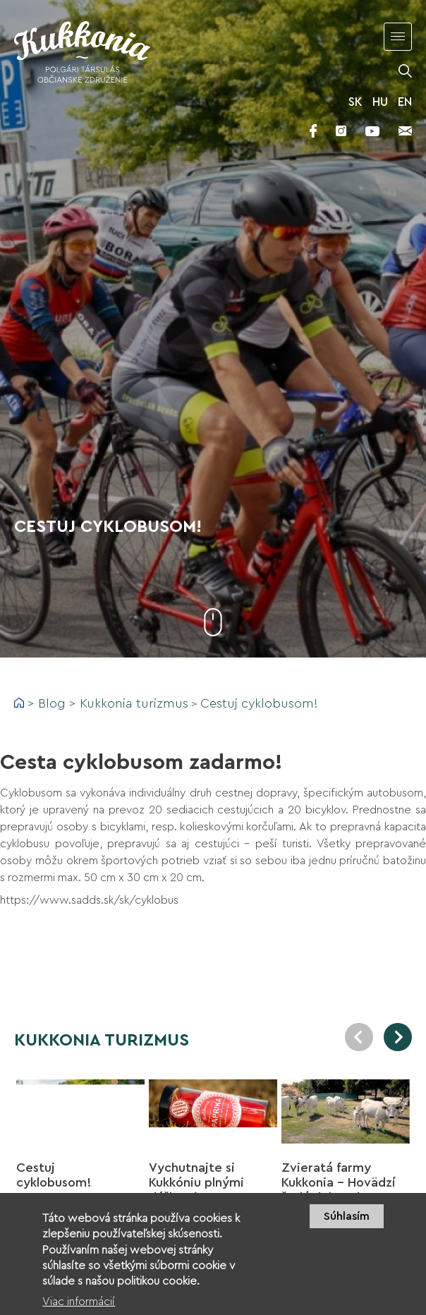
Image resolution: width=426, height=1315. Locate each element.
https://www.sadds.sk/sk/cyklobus (89, 900)
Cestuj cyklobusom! (259, 703)
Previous (359, 1037)
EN (405, 102)
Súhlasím (347, 1224)
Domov (19, 703)
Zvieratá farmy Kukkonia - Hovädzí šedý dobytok (338, 1182)
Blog (52, 703)
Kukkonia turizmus (134, 703)
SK (355, 102)
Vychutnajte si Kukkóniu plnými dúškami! (196, 1182)
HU (380, 102)
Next (398, 1037)
